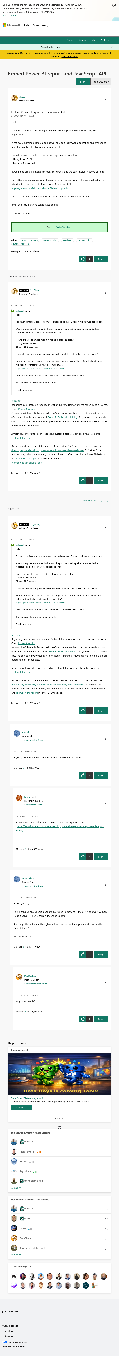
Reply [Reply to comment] (100, 480)
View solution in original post (26, 462)
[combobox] (77, 47)
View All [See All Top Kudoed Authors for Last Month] (16, 1254)
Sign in (82, 40)
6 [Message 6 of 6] (25, 849)
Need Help (68, 240)
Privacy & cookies (10, 1325)
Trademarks (7, 1335)
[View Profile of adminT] (25, 732)
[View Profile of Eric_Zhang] (35, 290)
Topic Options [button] (99, 81)
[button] (83, 81)
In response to (32, 740)
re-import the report (27, 458)
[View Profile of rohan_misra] (28, 878)
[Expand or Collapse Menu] (4, 33)
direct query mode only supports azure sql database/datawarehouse (47, 450)
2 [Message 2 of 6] (20, 473)
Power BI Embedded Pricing (62, 417)
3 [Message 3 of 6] (23, 946)
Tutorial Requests (21, 244)
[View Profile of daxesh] (22, 96)
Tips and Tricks (85, 240)
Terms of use (8, 1331)
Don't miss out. (70, 56)
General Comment (29, 240)
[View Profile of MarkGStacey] (30, 975)
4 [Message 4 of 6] (25, 1011)
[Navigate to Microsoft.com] (11, 25)
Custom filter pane (21, 437)
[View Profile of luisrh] (27, 796)
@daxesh (20, 311)
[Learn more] (21, 1107)
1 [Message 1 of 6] (20, 251)
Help (93, 40)
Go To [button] (103, 40)
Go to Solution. (64, 227)
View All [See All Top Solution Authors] (16, 1188)
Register (70, 40)
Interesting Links (50, 240)
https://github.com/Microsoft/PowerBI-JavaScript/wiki (39, 188)
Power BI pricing (27, 409)
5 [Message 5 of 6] (23, 767)
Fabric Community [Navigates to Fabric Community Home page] (36, 25)
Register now (10, 15)
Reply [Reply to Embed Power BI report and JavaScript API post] (100, 259)
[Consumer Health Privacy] (60, 1346)
